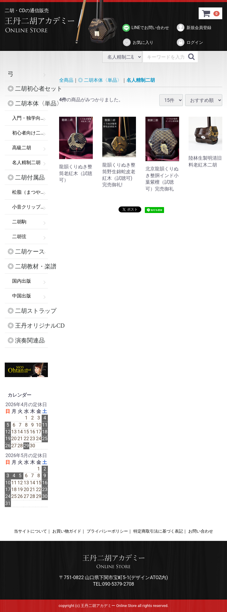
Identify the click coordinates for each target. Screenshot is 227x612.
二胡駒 (19, 222)
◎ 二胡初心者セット (28, 88)
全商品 (66, 80)
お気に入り (137, 42)
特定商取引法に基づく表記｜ (160, 531)
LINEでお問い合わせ (145, 28)
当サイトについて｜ (32, 531)
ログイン (189, 42)
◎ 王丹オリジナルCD (28, 325)
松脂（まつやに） (30, 192)
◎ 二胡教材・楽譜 (28, 266)
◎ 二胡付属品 (26, 177)
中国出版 (21, 296)
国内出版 (21, 281)
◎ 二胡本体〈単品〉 (28, 103)
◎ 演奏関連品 (26, 340)
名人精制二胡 (26, 162)
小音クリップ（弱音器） (30, 207)
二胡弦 (19, 236)
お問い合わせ (200, 531)
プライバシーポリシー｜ (109, 531)
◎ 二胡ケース (26, 251)
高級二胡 (21, 147)
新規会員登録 (193, 27)
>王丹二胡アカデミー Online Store (42, 25)
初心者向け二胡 (28, 133)
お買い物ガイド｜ (68, 531)
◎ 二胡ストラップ (28, 310)
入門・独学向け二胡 (30, 118)
